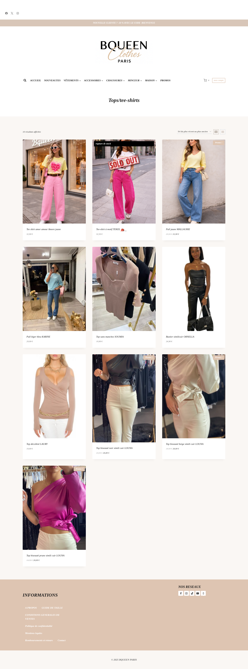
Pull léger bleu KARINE (38, 336)
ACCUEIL (35, 80)
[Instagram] (17, 13)
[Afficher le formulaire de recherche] (25, 80)
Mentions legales (33, 633)
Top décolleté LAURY (37, 444)
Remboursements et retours (39, 640)
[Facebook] (6, 13)
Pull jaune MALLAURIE (178, 229)
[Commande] (194, 131)
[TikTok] (192, 593)
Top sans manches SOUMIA (110, 336)
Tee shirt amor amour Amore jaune (44, 229)
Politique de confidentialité (38, 626)
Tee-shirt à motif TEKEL (108, 229)
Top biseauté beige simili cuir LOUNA (184, 444)
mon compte (219, 80)
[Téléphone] (203, 593)
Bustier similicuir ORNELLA (180, 336)
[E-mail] (197, 593)
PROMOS (165, 80)
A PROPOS (31, 607)
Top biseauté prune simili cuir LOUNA (45, 555)
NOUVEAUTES (52, 80)
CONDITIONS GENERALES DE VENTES (42, 617)
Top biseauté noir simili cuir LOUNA (114, 448)
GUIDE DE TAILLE (52, 607)
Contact (61, 640)
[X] (12, 13)
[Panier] (207, 80)
